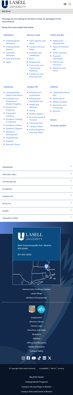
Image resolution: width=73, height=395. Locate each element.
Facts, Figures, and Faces (37, 42)
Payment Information (58, 57)
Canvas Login (36, 325)
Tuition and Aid (57, 34)
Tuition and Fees (60, 52)
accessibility (43, 368)
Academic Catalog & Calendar (14, 120)
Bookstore (36, 334)
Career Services (36, 123)
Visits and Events (13, 58)
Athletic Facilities (60, 101)
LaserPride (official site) (61, 93)
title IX (53, 368)
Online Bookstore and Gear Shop (36, 131)
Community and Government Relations (36, 68)
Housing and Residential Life (36, 99)
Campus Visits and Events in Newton (36, 391)
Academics (8, 86)
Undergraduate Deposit (13, 48)
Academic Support (14, 128)
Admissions (8, 34)
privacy (61, 368)
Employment (34, 62)
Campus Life (32, 86)
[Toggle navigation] (65, 4)
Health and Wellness (34, 105)
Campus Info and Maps (36, 48)
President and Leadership (35, 54)
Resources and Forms (59, 69)
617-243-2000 (24, 254)
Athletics (54, 86)
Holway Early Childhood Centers (36, 289)
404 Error (6, 11)
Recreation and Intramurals (59, 106)
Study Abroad (12, 137)
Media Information (36, 346)
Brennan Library (13, 144)
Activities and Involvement (35, 93)
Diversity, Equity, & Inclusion (37, 118)
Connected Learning (10, 114)
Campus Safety (36, 126)
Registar (9, 141)
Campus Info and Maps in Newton (36, 386)
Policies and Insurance (58, 63)
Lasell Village (36, 293)
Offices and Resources (36, 342)
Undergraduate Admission (13, 42)
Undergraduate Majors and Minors (14, 93)
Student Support (36, 113)
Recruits (56, 111)
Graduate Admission (10, 54)
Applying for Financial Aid (58, 42)
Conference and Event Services (36, 75)
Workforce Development (12, 133)
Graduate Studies (58, 125)
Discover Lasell (33, 34)
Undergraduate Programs (36, 381)
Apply (8, 62)
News (31, 58)
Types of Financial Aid (60, 48)
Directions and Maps (36, 330)
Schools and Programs (11, 108)
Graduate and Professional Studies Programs (13, 101)
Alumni (53, 119)
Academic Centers (14, 125)
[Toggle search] (69, 4)
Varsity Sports (58, 98)
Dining (32, 110)
